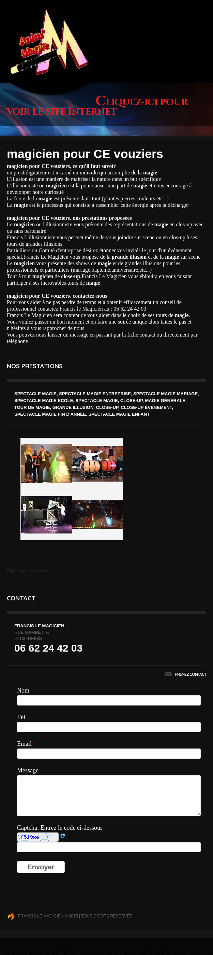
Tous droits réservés (106, 916)
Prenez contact (185, 674)
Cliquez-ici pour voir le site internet (97, 107)
